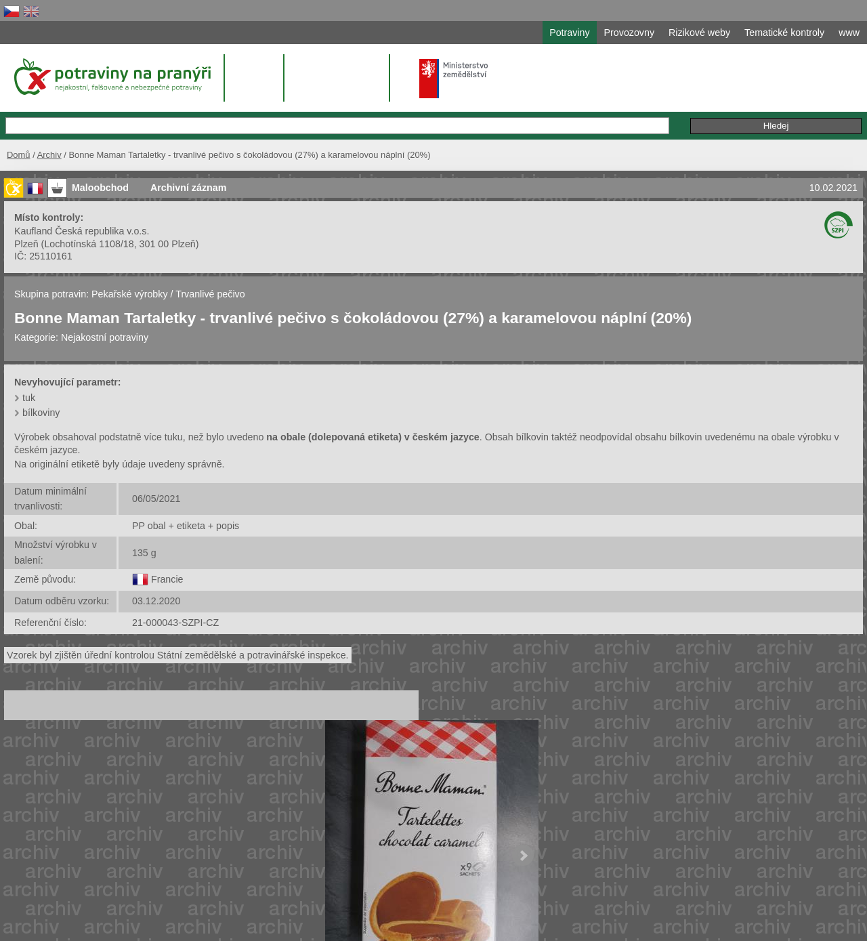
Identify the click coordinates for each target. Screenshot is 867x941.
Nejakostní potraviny (104, 337)
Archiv (49, 155)
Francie (167, 579)
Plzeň (26, 243)
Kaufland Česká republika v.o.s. (81, 231)
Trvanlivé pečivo (210, 294)
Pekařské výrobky (129, 294)
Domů (18, 155)
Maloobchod (100, 187)
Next (523, 855)
